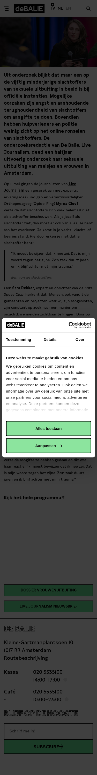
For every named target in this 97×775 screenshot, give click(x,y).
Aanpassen (48, 445)
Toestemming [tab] (18, 339)
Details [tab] (49, 339)
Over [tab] (80, 339)
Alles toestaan (48, 428)
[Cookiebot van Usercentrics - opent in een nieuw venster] (69, 325)
